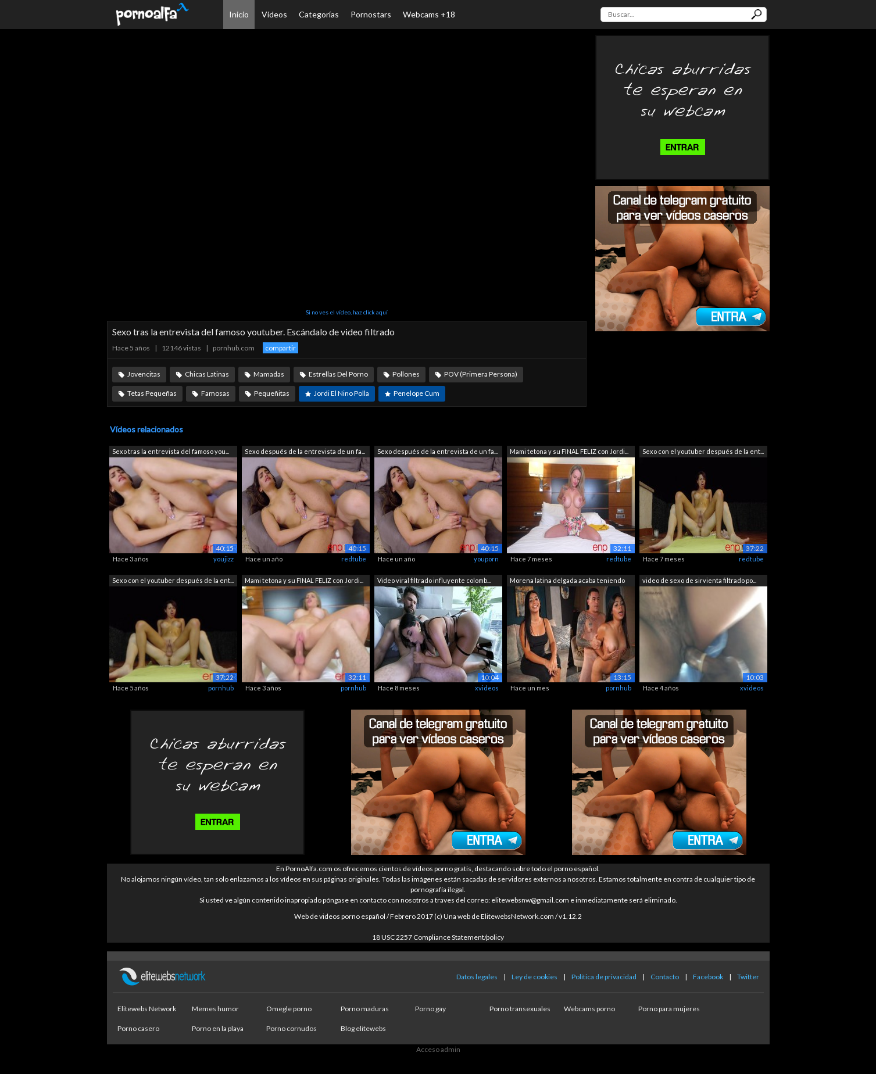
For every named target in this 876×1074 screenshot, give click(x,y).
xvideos (487, 688)
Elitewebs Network (146, 1008)
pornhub (221, 688)
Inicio (239, 14)
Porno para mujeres (669, 1008)
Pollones (406, 374)
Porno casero (138, 1028)
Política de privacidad (604, 976)
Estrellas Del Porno (338, 374)
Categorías (319, 14)
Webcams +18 (429, 14)
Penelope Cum (416, 393)
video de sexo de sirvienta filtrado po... (699, 580)
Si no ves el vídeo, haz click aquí (347, 312)
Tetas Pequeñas (152, 393)
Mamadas (268, 374)
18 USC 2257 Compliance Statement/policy (438, 937)
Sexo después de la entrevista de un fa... (305, 451)
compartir (280, 347)
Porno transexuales (519, 1008)
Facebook (708, 976)
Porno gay (430, 1008)
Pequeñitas (271, 393)
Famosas (215, 393)
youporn (486, 559)
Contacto (664, 976)
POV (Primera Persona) (480, 374)
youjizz (223, 559)
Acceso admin (438, 1049)
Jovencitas (143, 374)
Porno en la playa (218, 1028)
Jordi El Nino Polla (341, 393)
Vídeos (274, 14)
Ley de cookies (534, 976)
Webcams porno (589, 1008)
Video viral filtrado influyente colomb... (434, 580)
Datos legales (477, 976)
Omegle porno (289, 1008)
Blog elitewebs (363, 1028)
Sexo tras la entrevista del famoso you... (170, 451)
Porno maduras (365, 1008)
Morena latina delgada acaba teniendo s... (567, 581)
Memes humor (215, 1008)
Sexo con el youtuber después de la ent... (703, 451)
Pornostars (371, 14)
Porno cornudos (291, 1028)
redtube (353, 559)
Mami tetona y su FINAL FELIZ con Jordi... (569, 451)
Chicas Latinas (207, 374)
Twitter (748, 976)
